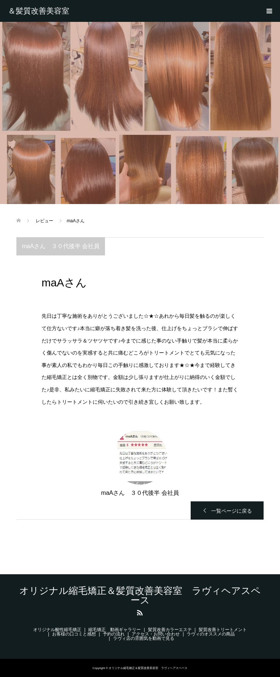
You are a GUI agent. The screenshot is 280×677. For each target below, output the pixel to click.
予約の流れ (114, 634)
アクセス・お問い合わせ (156, 634)
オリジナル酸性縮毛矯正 (57, 629)
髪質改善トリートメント (223, 629)
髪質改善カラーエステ (170, 629)
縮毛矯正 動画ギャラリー (114, 629)
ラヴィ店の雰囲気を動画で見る (143, 638)
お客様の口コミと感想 (74, 634)
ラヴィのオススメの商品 (211, 634)
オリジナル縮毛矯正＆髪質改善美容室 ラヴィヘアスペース (44, 11)
